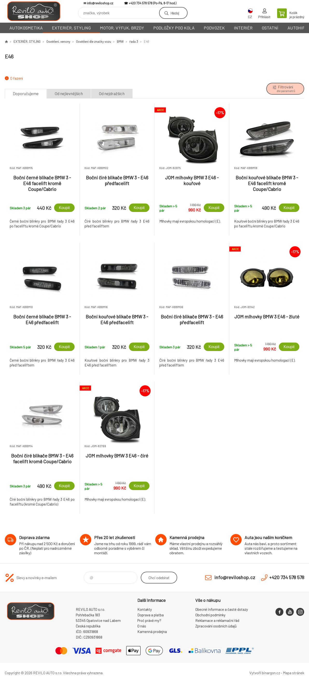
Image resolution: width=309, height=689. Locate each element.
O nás (141, 626)
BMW (120, 41)
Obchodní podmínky (210, 615)
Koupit (64, 208)
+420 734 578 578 (140, 3)
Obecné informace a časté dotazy (221, 609)
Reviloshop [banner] (34, 11)
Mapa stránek (293, 673)
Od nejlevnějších (69, 93)
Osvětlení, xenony (58, 41)
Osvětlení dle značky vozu (93, 41)
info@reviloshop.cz (100, 3)
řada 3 (133, 41)
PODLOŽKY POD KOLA (174, 27)
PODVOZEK (214, 27)
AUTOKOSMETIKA (26, 27)
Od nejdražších (112, 93)
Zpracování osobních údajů (216, 626)
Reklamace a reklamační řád (217, 620)
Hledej (174, 13)
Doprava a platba (150, 615)
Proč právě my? (149, 620)
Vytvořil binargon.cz (264, 673)
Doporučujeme (26, 93)
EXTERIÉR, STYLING (71, 27)
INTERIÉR (243, 27)
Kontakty (144, 609)
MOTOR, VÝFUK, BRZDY (122, 27)
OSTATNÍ (270, 27)
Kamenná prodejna (152, 631)
